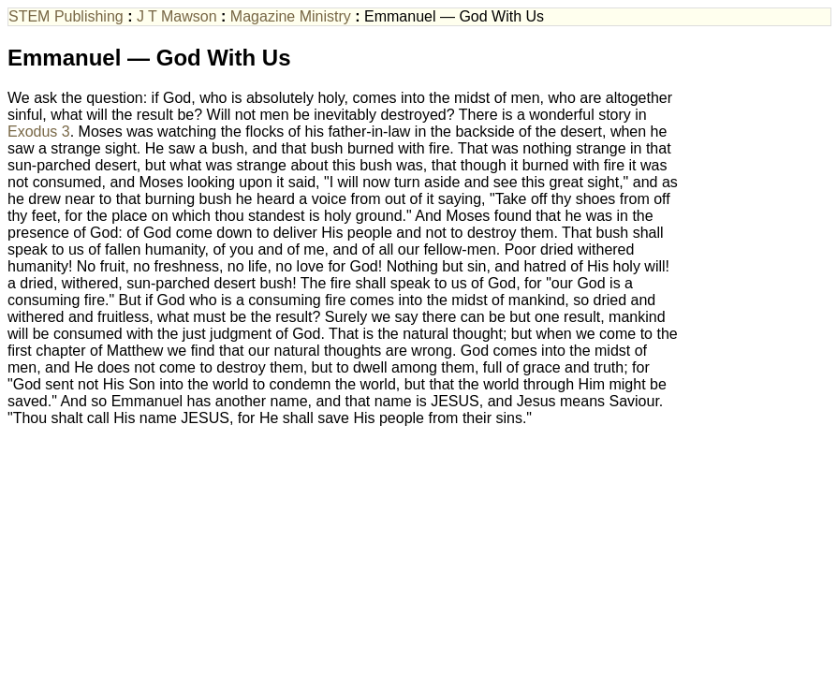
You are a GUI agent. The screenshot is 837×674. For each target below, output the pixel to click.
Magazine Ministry (290, 16)
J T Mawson (177, 16)
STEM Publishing (66, 16)
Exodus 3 (38, 131)
